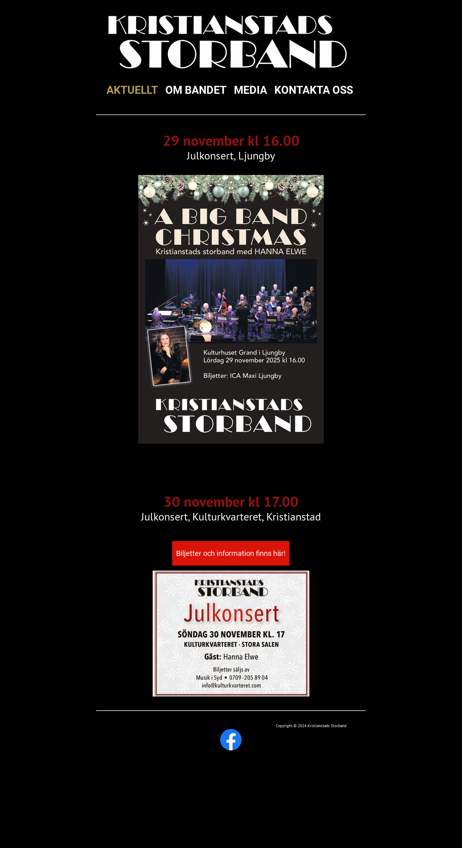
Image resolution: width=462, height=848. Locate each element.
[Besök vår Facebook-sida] (231, 740)
